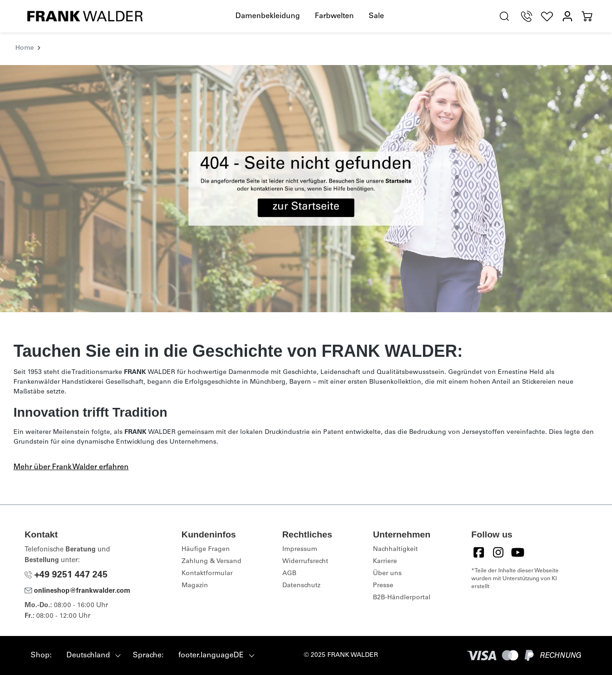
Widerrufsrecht (305, 561)
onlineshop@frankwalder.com (77, 591)
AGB (289, 573)
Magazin (195, 586)
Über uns (387, 573)
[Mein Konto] (567, 16)
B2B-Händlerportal (401, 598)
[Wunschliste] (547, 16)
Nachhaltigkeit (395, 549)
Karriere (385, 561)
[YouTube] (517, 552)
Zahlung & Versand (211, 561)
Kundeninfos (209, 534)
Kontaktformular (207, 573)
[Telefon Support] (526, 16)
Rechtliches (307, 534)
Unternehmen (401, 534)
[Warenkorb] (587, 16)
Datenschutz (301, 586)
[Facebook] (478, 552)
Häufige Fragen (206, 549)
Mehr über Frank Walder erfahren (71, 467)
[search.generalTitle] (504, 16)
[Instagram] (498, 552)
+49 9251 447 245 (66, 575)
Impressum (299, 549)
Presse (383, 586)
